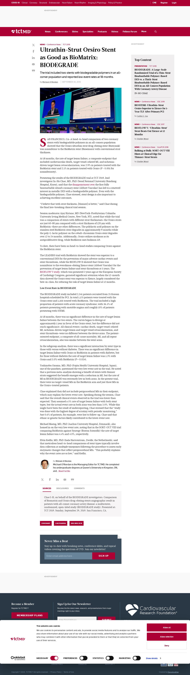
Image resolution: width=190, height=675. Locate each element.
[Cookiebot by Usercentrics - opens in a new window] (18, 669)
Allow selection (166, 648)
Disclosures (62, 488)
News (48, 31)
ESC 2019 (163, 102)
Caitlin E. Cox (143, 117)
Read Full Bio (65, 470)
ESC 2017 (163, 125)
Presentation (141, 66)
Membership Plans (30, 615)
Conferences (61, 31)
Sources (47, 488)
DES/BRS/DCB (76, 523)
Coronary (45, 523)
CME (154, 3)
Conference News (55, 44)
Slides (75, 31)
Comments (79, 488)
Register (164, 3)
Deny (167, 657)
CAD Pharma (60, 523)
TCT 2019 (69, 44)
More (143, 31)
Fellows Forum (130, 31)
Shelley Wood (143, 139)
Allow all (167, 639)
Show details (152, 669)
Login (174, 3)
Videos (114, 31)
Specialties (88, 31)
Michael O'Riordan (50, 82)
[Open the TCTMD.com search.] (155, 31)
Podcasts (102, 31)
